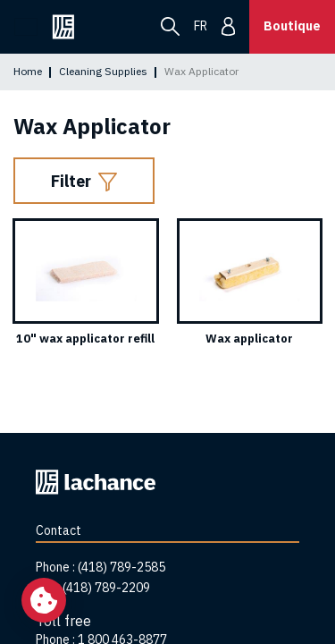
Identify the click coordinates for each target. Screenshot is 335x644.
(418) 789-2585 (121, 567)
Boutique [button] (292, 26)
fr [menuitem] (200, 26)
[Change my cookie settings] (43, 600)
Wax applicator (249, 338)
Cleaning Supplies (103, 71)
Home (27, 71)
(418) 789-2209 (106, 588)
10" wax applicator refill (85, 338)
